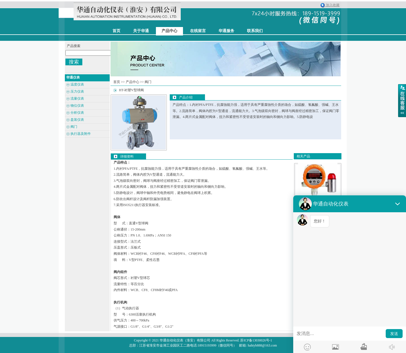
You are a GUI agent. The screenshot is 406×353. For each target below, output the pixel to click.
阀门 (148, 82)
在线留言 (198, 31)
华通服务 (226, 31)
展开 (402, 100)
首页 (116, 82)
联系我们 (255, 31)
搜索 (74, 62)
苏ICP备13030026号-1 (256, 340)
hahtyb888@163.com (262, 345)
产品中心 (169, 31)
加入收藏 (331, 5)
